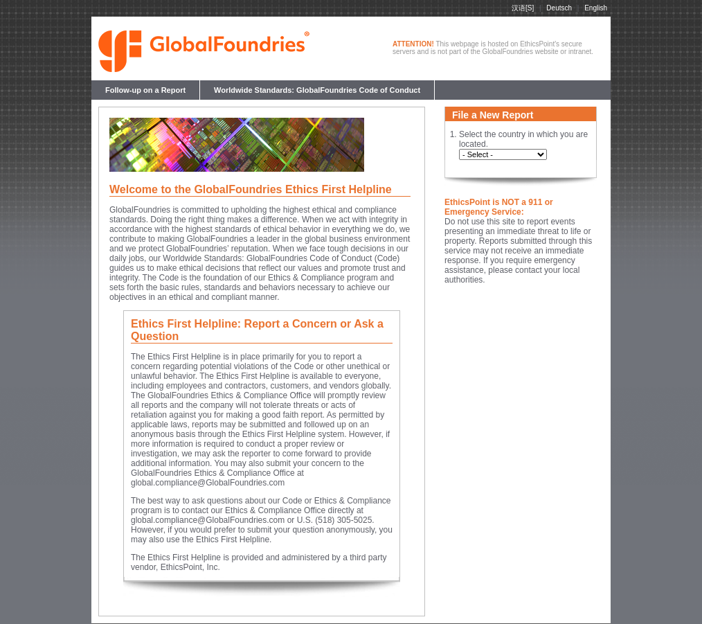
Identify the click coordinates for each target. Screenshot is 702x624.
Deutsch (559, 8)
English (595, 8)
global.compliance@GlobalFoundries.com (208, 483)
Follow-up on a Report (145, 90)
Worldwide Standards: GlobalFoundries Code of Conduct (317, 90)
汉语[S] (523, 8)
